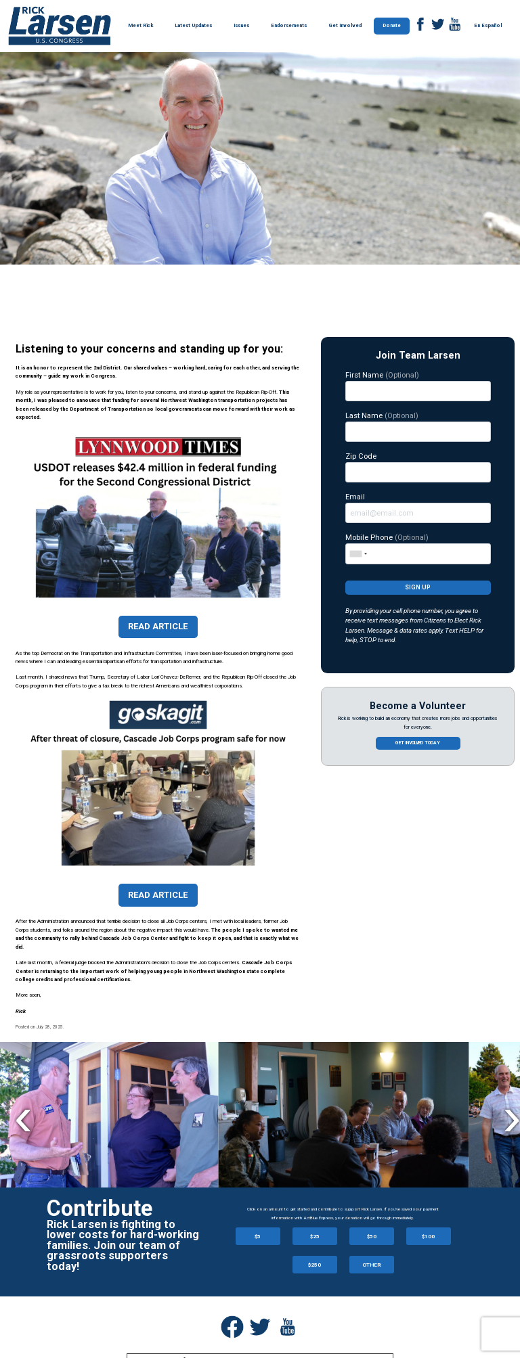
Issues (241, 25)
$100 (428, 1236)
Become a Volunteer (418, 706)
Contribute (99, 1208)
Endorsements (289, 25)
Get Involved (345, 25)
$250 (314, 1264)
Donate (392, 25)
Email (418, 507)
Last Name (418, 426)
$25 (315, 1236)
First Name (418, 385)
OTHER (371, 1264)
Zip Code (418, 466)
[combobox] (358, 553)
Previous (23, 1116)
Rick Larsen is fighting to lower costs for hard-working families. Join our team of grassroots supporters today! (123, 1245)
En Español (488, 25)
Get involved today (417, 743)
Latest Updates (193, 25)
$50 (371, 1236)
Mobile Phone (418, 548)
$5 (258, 1236)
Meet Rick (140, 25)
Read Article (158, 626)
